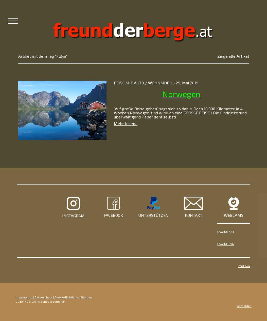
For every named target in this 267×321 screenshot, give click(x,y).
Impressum (24, 297)
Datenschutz (43, 297)
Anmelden (244, 306)
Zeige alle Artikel (233, 56)
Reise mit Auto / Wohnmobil (143, 82)
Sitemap (86, 297)
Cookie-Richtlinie (66, 297)
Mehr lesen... (125, 123)
